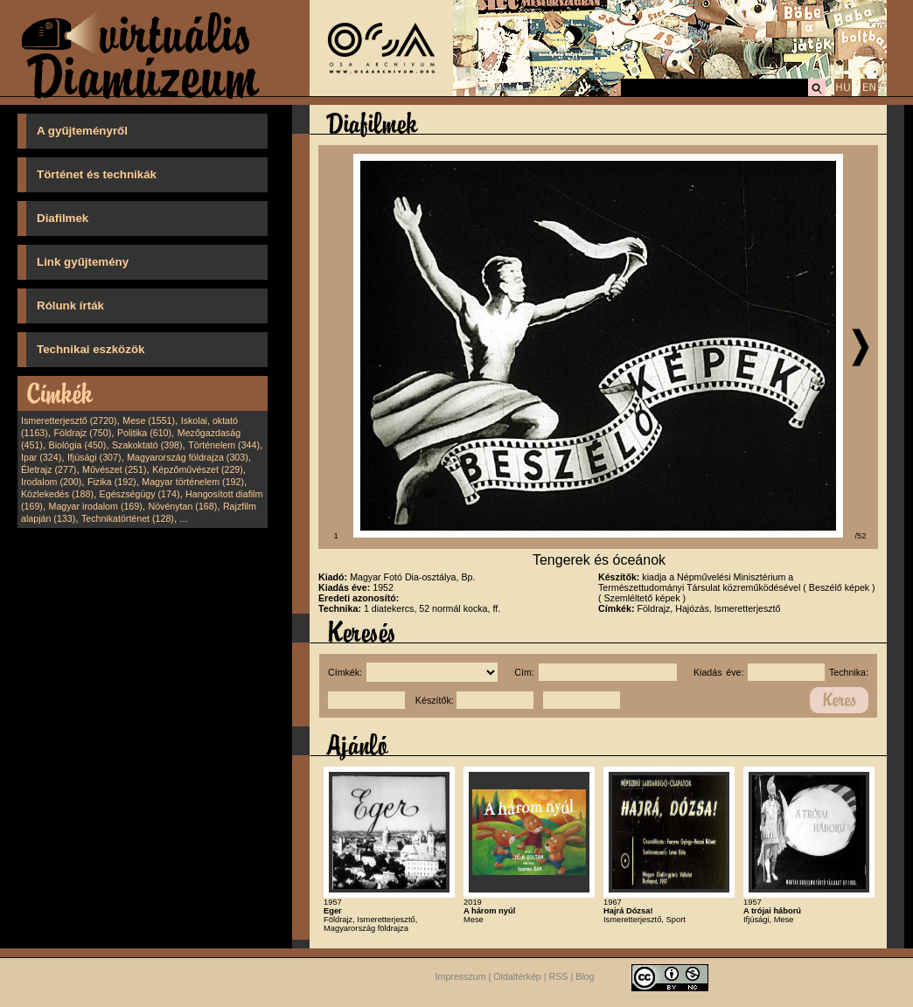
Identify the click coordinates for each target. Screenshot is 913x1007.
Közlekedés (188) (57, 494)
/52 (861, 535)
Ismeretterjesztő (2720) (69, 420)
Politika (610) (144, 432)
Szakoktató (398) (147, 445)
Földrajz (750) (82, 432)
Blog (584, 976)
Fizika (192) (111, 481)
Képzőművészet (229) (197, 469)
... (184, 518)
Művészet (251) (114, 469)
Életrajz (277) (48, 469)
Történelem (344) (224, 445)
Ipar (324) (41, 457)
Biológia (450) (78, 445)
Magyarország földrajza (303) (187, 457)
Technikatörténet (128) (127, 518)
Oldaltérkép (517, 976)
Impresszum (461, 976)
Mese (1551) (148, 420)
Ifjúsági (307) (94, 457)
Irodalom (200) (51, 481)
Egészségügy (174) (140, 494)
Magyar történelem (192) (193, 481)
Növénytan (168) (182, 506)
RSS (558, 976)
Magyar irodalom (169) (96, 506)
